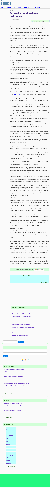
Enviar (5, 356)
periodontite (17, 94)
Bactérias (43, 279)
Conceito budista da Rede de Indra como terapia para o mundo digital (14, 385)
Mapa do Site (34, 478)
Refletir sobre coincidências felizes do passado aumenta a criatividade (14, 369)
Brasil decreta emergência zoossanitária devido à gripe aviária (13, 412)
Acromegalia (8, 432)
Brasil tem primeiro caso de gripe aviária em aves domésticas (12, 410)
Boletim (23, 478)
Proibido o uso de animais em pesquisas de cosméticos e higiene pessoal (14, 415)
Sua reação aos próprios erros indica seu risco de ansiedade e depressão (22, 319)
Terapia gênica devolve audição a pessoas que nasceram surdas (21, 324)
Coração (31, 279)
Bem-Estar (37, 7)
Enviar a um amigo (36, 21)
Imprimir (44, 21)
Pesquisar (21, 341)
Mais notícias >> (8, 393)
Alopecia (7, 449)
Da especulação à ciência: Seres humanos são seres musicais (20, 321)
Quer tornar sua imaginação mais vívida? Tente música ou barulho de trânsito (15, 374)
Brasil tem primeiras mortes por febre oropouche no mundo (12, 405)
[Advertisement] (5, 28)
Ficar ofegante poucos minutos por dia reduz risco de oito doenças (21, 316)
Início (2, 7)
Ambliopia (8, 460)
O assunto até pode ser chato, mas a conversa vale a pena (12, 381)
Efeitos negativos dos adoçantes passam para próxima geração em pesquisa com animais (16, 383)
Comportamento (27, 7)
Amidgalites (8, 463)
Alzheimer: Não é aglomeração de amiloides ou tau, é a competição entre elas (23, 313)
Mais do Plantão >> (9, 417)
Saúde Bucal (18, 279)
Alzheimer (8, 452)
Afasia (7, 438)
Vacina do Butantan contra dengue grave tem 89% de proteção (13, 403)
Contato (28, 478)
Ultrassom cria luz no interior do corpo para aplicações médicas (13, 387)
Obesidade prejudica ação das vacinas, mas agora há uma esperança (13, 376)
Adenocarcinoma (9, 435)
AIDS (7, 441)
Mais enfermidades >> (10, 466)
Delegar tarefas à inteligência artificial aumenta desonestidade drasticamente (23, 327)
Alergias (7, 447)
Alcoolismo (8, 444)
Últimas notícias (10, 7)
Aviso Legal (18, 478)
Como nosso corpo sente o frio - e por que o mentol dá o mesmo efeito (22, 329)
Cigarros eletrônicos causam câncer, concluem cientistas (20, 335)
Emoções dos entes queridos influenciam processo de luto (12, 390)
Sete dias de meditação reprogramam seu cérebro (19, 310)
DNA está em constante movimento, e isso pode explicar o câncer (21, 332)
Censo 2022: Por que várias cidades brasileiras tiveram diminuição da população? (15, 408)
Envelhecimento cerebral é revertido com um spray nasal (12, 371)
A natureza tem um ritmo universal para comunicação (11, 378)
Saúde (19, 7)
